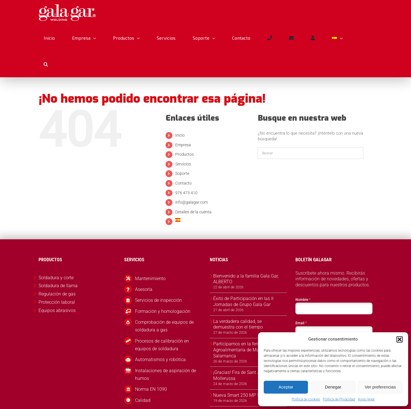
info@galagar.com (191, 202)
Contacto (183, 183)
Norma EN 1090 (151, 389)
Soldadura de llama (58, 285)
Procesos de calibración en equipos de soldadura (162, 344)
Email (301, 323)
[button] (399, 339)
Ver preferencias (380, 386)
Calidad (142, 400)
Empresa (183, 145)
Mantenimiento (150, 278)
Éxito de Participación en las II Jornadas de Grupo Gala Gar (243, 301)
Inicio (180, 135)
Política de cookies (306, 399)
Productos (184, 154)
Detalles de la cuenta (193, 212)
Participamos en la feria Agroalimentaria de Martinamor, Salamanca (245, 350)
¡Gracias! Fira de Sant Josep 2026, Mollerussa (247, 375)
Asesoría (143, 289)
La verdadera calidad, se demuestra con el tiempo (238, 324)
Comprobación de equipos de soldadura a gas (164, 326)
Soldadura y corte (56, 277)
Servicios (183, 164)
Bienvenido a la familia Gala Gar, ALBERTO (246, 279)
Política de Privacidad (339, 399)
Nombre (303, 299)
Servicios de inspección (158, 300)
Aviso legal (366, 399)
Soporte (182, 173)
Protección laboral (57, 302)
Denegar (333, 386)
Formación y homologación (162, 311)
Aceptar (286, 386)
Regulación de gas (57, 294)
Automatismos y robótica (160, 359)
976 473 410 (186, 193)
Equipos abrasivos (57, 310)
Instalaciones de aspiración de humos (165, 374)
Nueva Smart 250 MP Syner (240, 395)
